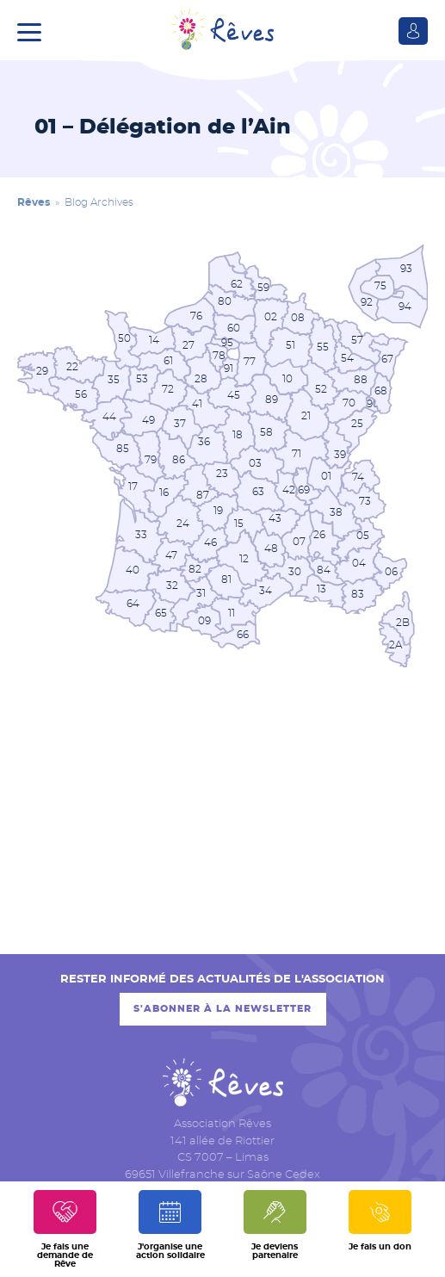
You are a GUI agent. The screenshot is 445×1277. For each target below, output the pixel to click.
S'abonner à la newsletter (222, 1009)
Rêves (33, 202)
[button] (33, 30)
